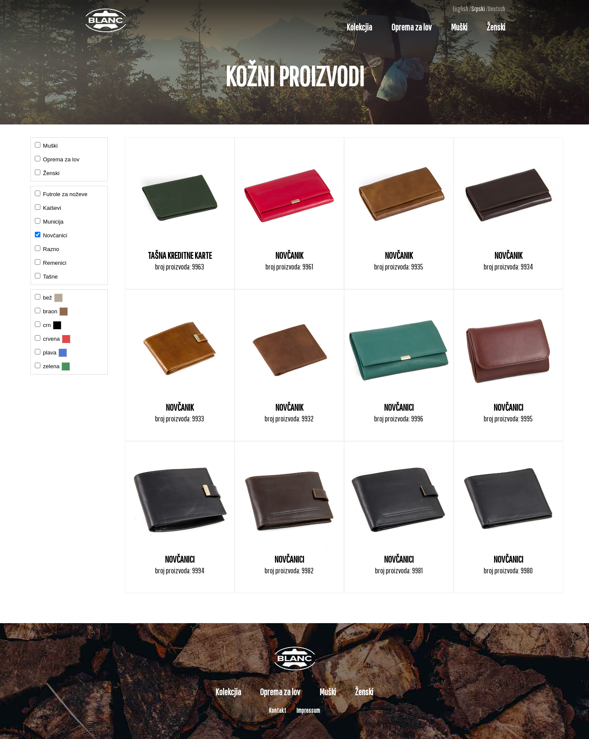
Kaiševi (48, 207)
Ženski (496, 26)
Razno (47, 248)
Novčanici (51, 235)
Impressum (308, 710)
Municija (49, 221)
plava (46, 352)
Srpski (478, 8)
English (460, 8)
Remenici (51, 262)
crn (43, 324)
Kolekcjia (359, 26)
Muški (459, 26)
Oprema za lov (411, 26)
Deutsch (496, 8)
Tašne (46, 276)
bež (43, 297)
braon (46, 311)
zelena (47, 366)
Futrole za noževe (61, 194)
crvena (47, 338)
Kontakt (277, 710)
